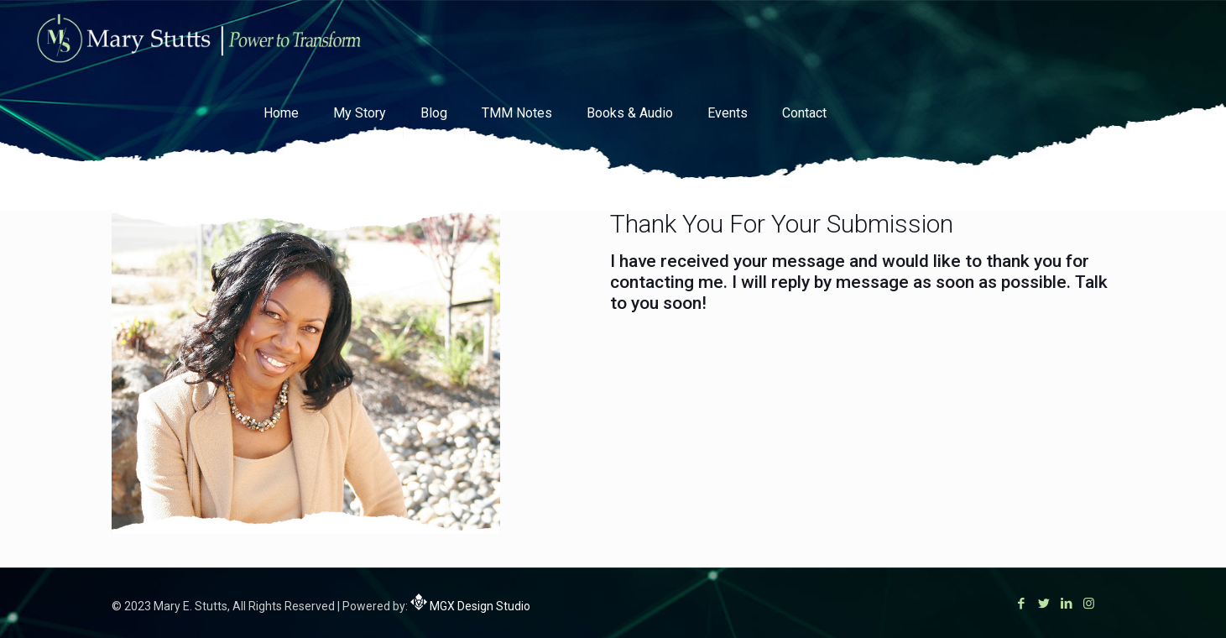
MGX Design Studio (478, 606)
